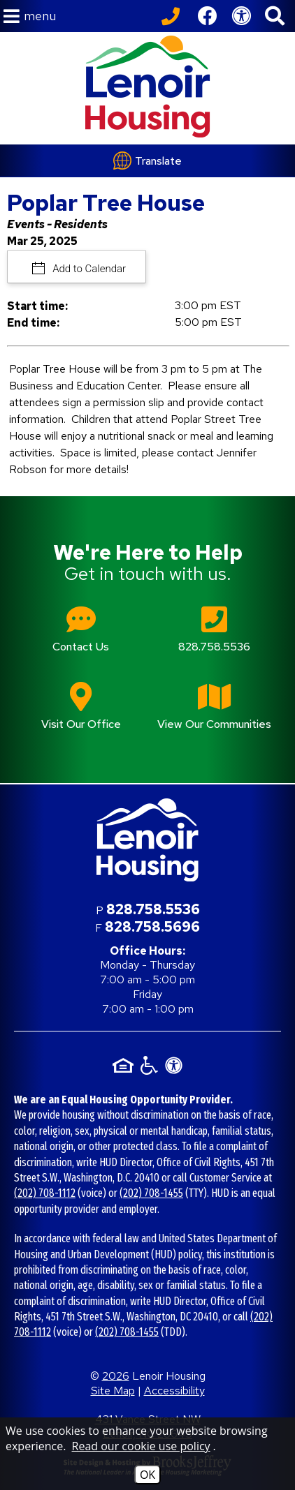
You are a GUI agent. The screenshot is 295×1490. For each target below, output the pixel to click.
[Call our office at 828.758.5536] (172, 16)
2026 (115, 1376)
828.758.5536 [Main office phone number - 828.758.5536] (153, 909)
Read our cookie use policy (141, 1446)
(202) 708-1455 (151, 1193)
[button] (29, 16)
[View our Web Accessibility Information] (241, 16)
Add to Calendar (88, 268)
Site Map (113, 1390)
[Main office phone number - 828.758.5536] (214, 639)
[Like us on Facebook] (207, 16)
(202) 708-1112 (44, 1193)
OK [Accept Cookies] (147, 1474)
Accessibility (174, 1390)
